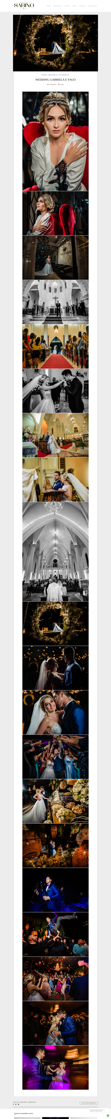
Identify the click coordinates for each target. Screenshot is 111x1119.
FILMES (67, 6)
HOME (49, 6)
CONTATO (82, 6)
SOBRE (74, 6)
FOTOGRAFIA (57, 6)
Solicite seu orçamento (89, 1103)
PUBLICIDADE (92, 6)
